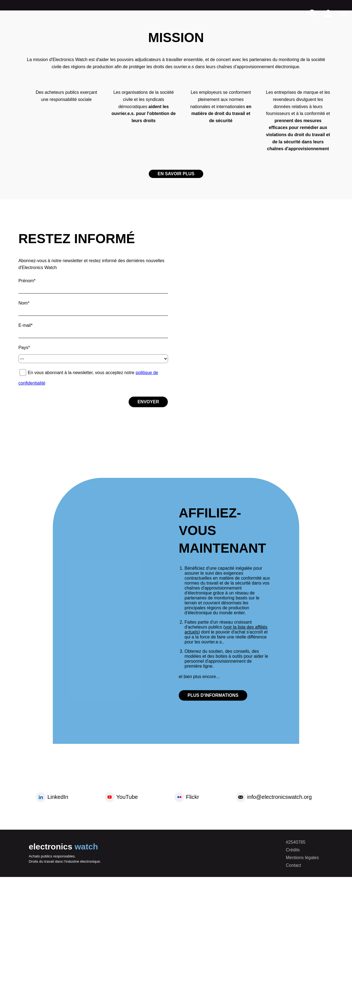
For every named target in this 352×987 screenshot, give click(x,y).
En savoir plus (176, 173)
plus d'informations (213, 695)
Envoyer (148, 401)
